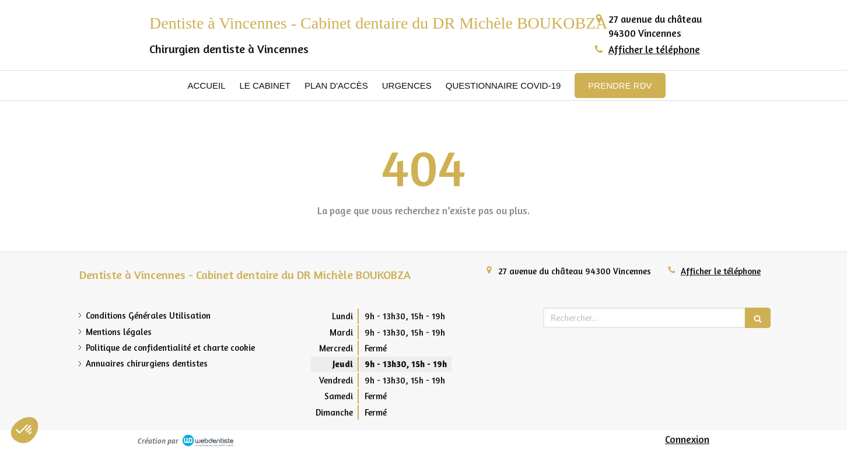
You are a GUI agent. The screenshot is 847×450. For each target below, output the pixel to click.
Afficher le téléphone (654, 49)
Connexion (687, 439)
